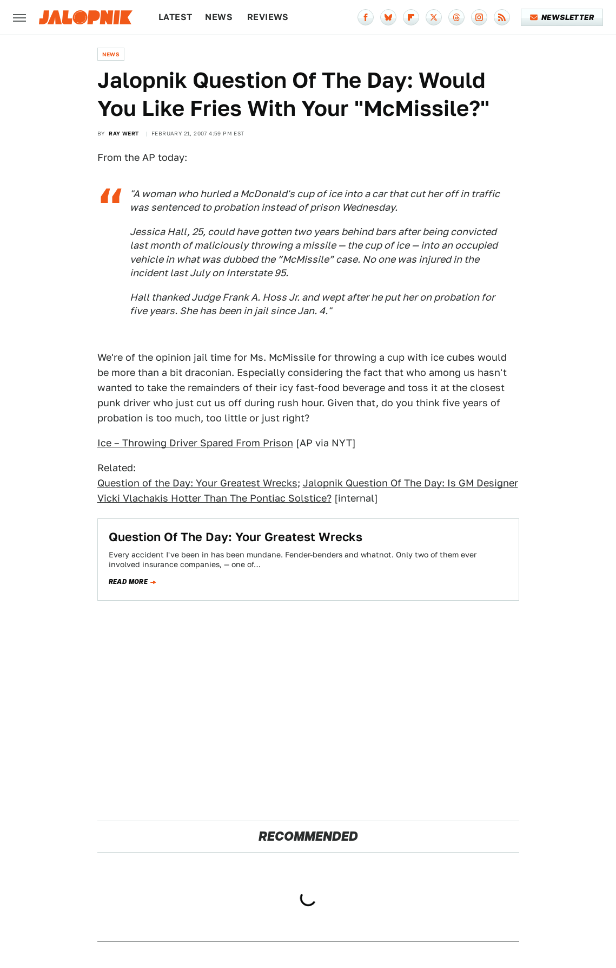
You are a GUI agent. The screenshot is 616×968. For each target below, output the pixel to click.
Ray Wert (123, 133)
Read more (128, 582)
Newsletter (562, 17)
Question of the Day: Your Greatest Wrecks (197, 483)
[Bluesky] (388, 17)
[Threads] (456, 17)
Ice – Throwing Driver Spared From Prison (195, 443)
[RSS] (502, 17)
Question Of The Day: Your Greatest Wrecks (235, 537)
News (219, 17)
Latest (175, 17)
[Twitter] (434, 17)
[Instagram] (479, 17)
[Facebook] (365, 17)
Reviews (268, 17)
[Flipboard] (411, 17)
